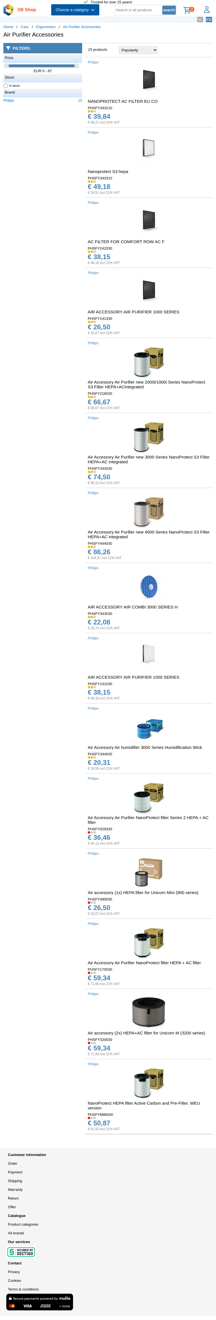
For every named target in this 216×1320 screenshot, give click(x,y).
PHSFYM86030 (100, 1114)
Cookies (14, 1280)
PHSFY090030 (100, 899)
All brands (16, 1233)
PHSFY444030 (100, 543)
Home (8, 27)
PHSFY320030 (100, 1040)
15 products (97, 49)
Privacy (14, 1272)
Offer (12, 1207)
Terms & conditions (23, 1289)
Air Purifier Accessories (82, 27)
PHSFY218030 (100, 393)
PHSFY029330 (100, 829)
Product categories (23, 1224)
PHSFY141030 (100, 684)
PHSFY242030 (100, 248)
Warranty (15, 1189)
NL (200, 19)
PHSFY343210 (100, 108)
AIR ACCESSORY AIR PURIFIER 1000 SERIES (133, 311)
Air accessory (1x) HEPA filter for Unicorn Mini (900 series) (143, 892)
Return (13, 1198)
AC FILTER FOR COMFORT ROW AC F (126, 241)
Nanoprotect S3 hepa (108, 171)
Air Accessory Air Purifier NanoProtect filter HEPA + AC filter (144, 962)
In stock (12, 85)
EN (209, 19)
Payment (15, 1172)
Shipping (15, 1181)
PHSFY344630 (100, 754)
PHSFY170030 (100, 969)
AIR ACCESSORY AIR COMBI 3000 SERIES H (133, 607)
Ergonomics (46, 27)
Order (12, 1163)
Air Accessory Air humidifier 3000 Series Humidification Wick (145, 747)
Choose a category (75, 10)
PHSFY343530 (100, 614)
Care (25, 27)
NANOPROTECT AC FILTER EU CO (123, 101)
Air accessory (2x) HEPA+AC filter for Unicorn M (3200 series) (146, 1033)
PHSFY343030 (100, 468)
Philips (8, 100)
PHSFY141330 (100, 318)
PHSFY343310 (100, 178)
